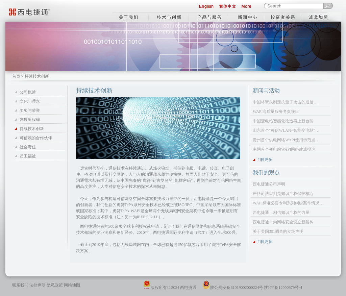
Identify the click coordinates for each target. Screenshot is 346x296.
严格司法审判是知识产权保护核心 (283, 193)
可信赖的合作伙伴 (36, 137)
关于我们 (130, 15)
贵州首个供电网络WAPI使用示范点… (286, 140)
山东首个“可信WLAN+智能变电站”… (286, 130)
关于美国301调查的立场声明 (278, 231)
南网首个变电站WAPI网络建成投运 (284, 149)
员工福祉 (28, 156)
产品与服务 (209, 15)
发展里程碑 (30, 119)
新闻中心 (247, 15)
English (206, 6)
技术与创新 (168, 15)
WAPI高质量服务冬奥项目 (276, 111)
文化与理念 (30, 101)
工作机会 (322, 15)
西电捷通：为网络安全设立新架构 (283, 222)
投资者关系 (284, 15)
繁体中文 (227, 6)
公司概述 (28, 92)
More (250, 6)
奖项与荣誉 (30, 110)
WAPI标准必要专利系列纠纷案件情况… (288, 203)
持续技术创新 (32, 128)
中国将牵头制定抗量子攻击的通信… (285, 102)
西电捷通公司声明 (269, 184)
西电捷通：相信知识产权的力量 (281, 212)
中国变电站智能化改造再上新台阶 (283, 121)
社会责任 (28, 147)
